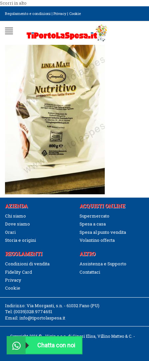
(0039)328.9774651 (33, 312)
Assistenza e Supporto (102, 264)
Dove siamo (17, 224)
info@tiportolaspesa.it (42, 318)
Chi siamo (15, 216)
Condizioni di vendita (27, 264)
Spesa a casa (92, 224)
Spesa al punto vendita (102, 232)
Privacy (60, 13)
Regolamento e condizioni (28, 13)
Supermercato (94, 216)
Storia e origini (20, 240)
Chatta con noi (41, 345)
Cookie (75, 13)
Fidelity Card (18, 272)
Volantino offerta (97, 240)
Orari (10, 232)
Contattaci (89, 272)
